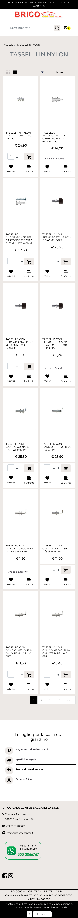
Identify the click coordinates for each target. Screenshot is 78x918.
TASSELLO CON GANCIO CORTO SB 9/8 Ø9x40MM (57, 446)
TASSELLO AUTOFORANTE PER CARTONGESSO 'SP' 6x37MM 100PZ (55, 137)
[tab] (9, 72)
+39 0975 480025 (15, 826)
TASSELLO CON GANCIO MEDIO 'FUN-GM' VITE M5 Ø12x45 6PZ (56, 652)
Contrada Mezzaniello (17, 814)
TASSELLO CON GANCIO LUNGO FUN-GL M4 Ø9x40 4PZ (20, 548)
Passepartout (46, 916)
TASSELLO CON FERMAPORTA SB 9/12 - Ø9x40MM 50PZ (56, 237)
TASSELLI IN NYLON (28, 44)
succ (69, 700)
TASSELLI (7, 44)
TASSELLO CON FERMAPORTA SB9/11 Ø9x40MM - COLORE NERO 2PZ (55, 344)
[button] (57, 28)
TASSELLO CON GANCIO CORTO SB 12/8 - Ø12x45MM (18, 446)
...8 (58, 700)
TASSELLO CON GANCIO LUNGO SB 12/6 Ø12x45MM (54, 548)
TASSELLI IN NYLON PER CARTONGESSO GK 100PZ (18, 135)
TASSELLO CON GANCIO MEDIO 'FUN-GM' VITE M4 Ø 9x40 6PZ (20, 652)
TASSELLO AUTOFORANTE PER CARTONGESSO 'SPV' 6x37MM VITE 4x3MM (19, 239)
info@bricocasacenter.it (19, 832)
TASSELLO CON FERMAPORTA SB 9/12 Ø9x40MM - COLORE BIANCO (19, 344)
